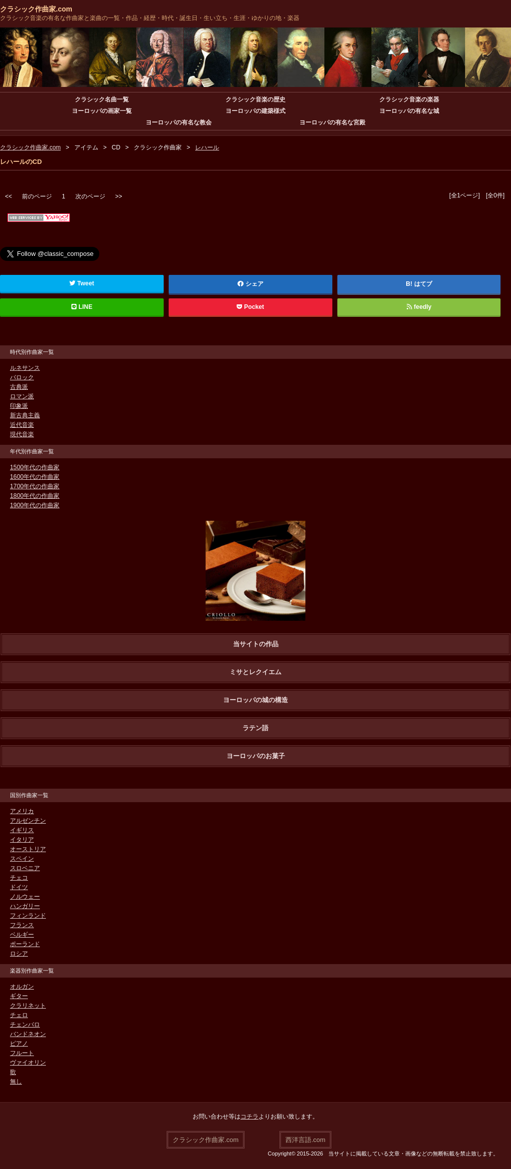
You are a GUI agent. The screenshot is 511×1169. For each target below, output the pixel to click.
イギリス (22, 830)
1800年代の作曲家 (34, 495)
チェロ (19, 1015)
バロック (22, 377)
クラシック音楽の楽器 (409, 99)
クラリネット (28, 1005)
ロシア (19, 953)
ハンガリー (25, 906)
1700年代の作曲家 (34, 486)
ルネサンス (25, 367)
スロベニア (25, 868)
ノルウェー (25, 896)
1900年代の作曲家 (34, 505)
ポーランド (25, 944)
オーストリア (28, 849)
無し (16, 1081)
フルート (22, 1053)
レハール (207, 147)
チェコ (19, 877)
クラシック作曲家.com (36, 9)
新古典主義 (25, 415)
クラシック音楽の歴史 (255, 99)
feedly (419, 306)
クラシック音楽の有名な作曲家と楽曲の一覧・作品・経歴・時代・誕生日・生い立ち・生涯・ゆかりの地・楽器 (149, 17)
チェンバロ (25, 1024)
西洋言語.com (305, 1139)
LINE (81, 306)
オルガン (22, 986)
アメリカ (22, 811)
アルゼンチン (28, 820)
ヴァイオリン (28, 1062)
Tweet (81, 283)
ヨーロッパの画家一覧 (102, 110)
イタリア (22, 839)
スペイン (22, 858)
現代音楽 (22, 434)
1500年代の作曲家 (34, 467)
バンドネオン (28, 1034)
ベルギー (22, 934)
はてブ (423, 283)
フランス (22, 925)
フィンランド (28, 915)
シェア (250, 283)
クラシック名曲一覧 (102, 99)
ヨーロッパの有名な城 (409, 110)
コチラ (249, 1116)
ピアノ (19, 1043)
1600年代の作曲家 (34, 476)
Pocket (250, 306)
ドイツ (19, 887)
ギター (19, 996)
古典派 (19, 386)
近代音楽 (22, 424)
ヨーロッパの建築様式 (255, 110)
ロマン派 (22, 396)
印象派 (19, 405)
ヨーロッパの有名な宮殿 (332, 122)
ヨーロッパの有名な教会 (179, 122)
